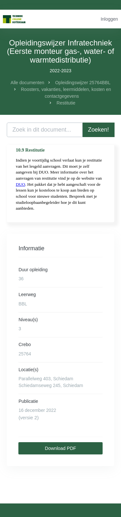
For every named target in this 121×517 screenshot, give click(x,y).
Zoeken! (98, 129)
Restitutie (65, 102)
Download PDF (60, 448)
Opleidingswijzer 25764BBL (82, 82)
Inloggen (109, 19)
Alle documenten (27, 82)
